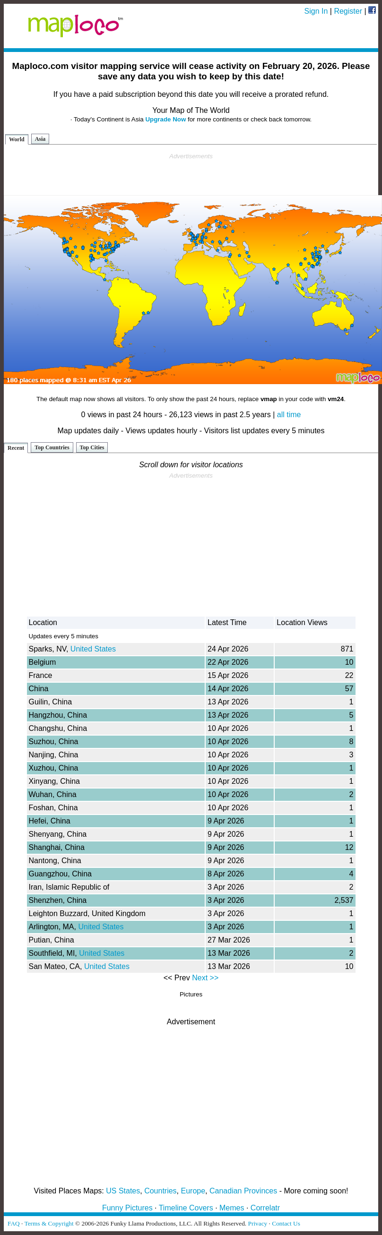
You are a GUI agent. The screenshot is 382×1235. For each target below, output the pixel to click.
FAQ (14, 1223)
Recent (16, 448)
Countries (160, 1191)
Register (348, 11)
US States (123, 1191)
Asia (40, 139)
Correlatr (265, 1208)
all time (289, 415)
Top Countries (52, 447)
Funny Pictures (127, 1208)
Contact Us (286, 1223)
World (17, 139)
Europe (193, 1191)
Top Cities (92, 447)
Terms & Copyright (48, 1223)
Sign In (316, 11)
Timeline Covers (186, 1208)
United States (93, 649)
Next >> (205, 978)
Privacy (258, 1223)
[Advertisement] (191, 174)
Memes (231, 1208)
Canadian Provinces (243, 1191)
